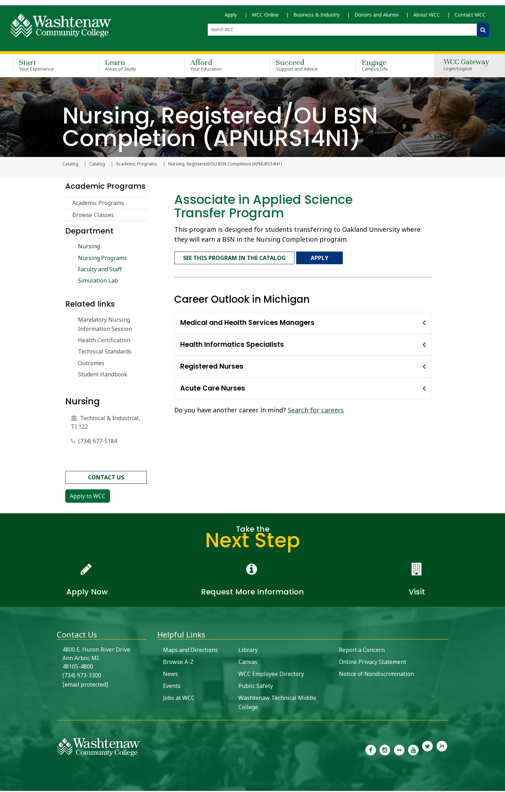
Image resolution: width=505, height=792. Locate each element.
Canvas (247, 663)
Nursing (89, 247)
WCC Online (265, 17)
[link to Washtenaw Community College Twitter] (427, 750)
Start (45, 66)
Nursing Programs (102, 258)
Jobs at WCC (179, 699)
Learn (131, 66)
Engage (388, 66)
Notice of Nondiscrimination (376, 675)
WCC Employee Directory (271, 675)
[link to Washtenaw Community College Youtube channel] (413, 750)
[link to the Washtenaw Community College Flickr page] (399, 750)
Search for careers (316, 408)
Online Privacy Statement (372, 663)
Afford (217, 66)
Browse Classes (93, 216)
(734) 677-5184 (97, 442)
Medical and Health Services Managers (247, 320)
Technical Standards (105, 352)
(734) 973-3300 (81, 676)
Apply (231, 17)
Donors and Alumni (376, 17)
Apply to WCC (87, 497)
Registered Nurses (211, 364)
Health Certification (104, 341)
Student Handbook (102, 375)
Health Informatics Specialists (232, 342)
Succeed (302, 66)
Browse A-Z (178, 663)
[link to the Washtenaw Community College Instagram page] (384, 750)
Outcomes (91, 364)
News (170, 675)
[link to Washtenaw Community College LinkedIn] (442, 750)
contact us (106, 478)
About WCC (426, 17)
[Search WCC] (483, 33)
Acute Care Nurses (212, 386)
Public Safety (255, 687)
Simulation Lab (98, 281)
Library (248, 651)
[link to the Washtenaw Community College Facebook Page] (370, 750)
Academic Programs (136, 165)
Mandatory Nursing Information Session (105, 325)
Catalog (97, 165)
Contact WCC (470, 17)
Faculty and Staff (100, 270)
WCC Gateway (466, 66)
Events (172, 687)
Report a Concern (362, 651)
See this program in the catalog (234, 257)
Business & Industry (316, 17)
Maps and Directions (190, 651)
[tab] (302, 321)
